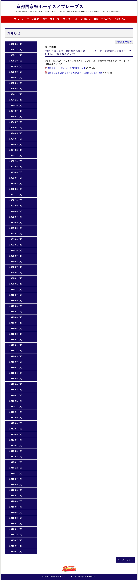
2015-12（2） (16, 535)
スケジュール (70, 19)
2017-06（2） (16, 434)
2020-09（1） (16, 256)
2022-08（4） (16, 211)
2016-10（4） (16, 479)
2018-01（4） (16, 401)
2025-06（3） (16, 83)
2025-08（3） (16, 72)
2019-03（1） (16, 334)
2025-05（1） (16, 88)
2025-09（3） (16, 66)
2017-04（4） (16, 445)
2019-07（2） (16, 312)
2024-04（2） (16, 139)
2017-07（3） (16, 429)
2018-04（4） (16, 384)
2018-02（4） (16, 395)
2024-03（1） (16, 144)
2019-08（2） (16, 306)
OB (96, 19)
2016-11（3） (16, 473)
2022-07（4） (16, 217)
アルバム (106, 19)
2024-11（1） (16, 100)
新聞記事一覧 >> (124, 41)
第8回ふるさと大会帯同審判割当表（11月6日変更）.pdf (75, 73)
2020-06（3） (16, 272)
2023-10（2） (16, 161)
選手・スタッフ (51, 19)
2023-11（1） (16, 155)
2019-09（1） (16, 300)
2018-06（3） (16, 373)
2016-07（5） (16, 496)
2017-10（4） (16, 412)
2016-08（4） (16, 490)
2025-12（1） (16, 49)
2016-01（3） (16, 529)
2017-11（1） (16, 406)
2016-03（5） (16, 518)
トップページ (16, 19)
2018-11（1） (16, 351)
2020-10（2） (16, 250)
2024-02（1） (16, 150)
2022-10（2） (16, 200)
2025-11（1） (16, 55)
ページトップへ (125, 560)
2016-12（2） (16, 468)
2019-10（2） (16, 295)
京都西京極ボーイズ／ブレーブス (50, 6)
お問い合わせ (121, 19)
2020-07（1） (16, 267)
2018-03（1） (16, 390)
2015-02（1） (16, 551)
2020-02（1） (16, 278)
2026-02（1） (16, 44)
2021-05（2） (16, 228)
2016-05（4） (16, 507)
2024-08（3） (16, 116)
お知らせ (86, 19)
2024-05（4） (16, 133)
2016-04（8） (16, 512)
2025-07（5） (16, 77)
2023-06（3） (16, 172)
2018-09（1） (16, 356)
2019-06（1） (16, 317)
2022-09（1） (16, 206)
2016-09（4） (16, 484)
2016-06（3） (16, 501)
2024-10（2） (16, 105)
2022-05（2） (16, 222)
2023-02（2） (16, 189)
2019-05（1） (16, 323)
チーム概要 (33, 19)
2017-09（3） (16, 417)
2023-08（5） (16, 167)
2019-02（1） (16, 339)
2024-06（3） (16, 128)
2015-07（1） (16, 540)
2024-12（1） (16, 94)
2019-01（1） (16, 345)
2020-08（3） (16, 261)
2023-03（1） (16, 183)
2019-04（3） (16, 328)
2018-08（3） (16, 362)
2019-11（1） (16, 289)
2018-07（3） (16, 367)
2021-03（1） (16, 239)
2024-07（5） (16, 122)
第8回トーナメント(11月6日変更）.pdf (67, 68)
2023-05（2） (16, 178)
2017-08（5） (16, 423)
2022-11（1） (16, 194)
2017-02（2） (16, 456)
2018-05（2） (16, 378)
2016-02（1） (16, 523)
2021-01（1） (16, 245)
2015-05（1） (16, 546)
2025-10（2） (16, 61)
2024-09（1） (16, 111)
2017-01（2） (16, 462)
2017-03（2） (16, 451)
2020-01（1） (16, 284)
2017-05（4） (16, 440)
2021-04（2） (16, 233)
